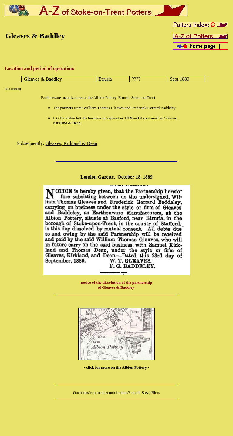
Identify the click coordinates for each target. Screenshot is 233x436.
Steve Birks (151, 392)
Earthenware (51, 97)
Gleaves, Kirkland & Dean (71, 143)
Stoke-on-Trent (143, 97)
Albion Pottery (104, 97)
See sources (12, 88)
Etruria (123, 97)
